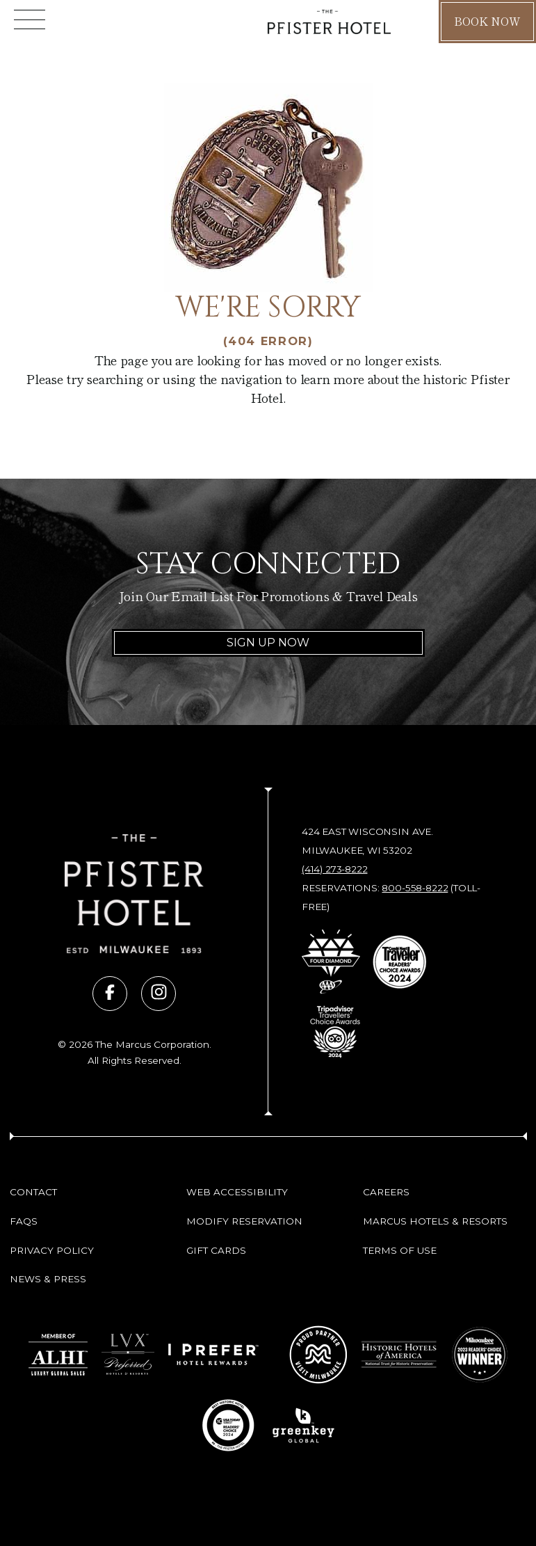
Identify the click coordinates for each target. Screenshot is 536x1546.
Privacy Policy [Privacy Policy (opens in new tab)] (52, 1250)
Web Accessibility (237, 1191)
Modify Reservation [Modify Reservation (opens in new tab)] (244, 1221)
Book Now (487, 21)
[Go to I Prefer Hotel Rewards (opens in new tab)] (213, 1354)
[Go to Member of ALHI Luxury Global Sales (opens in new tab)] (58, 1355)
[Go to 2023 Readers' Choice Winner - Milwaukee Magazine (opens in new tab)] (479, 1354)
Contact (33, 1191)
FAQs (24, 1221)
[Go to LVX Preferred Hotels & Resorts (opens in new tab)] (127, 1355)
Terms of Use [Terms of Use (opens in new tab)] (400, 1250)
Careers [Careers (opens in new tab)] (386, 1191)
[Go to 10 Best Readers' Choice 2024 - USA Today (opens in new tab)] (228, 1425)
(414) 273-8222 (334, 869)
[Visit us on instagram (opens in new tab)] (158, 993)
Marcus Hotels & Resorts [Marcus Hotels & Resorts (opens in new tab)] (435, 1221)
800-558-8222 (415, 887)
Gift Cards (216, 1250)
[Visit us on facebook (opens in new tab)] (109, 993)
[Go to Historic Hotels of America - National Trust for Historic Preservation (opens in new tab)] (399, 1354)
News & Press (48, 1278)
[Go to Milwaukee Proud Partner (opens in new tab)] (318, 1354)
